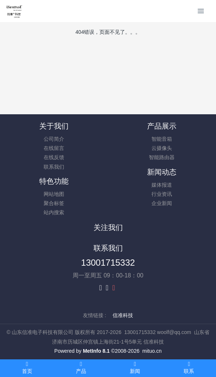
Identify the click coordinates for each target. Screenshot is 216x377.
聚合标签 (54, 203)
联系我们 (54, 167)
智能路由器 (162, 157)
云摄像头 (161, 148)
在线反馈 (54, 157)
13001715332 (108, 263)
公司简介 (54, 139)
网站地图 (54, 194)
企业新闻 (161, 203)
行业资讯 (161, 194)
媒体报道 (161, 185)
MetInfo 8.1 (96, 351)
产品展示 (161, 126)
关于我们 (54, 126)
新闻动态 (161, 172)
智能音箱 (161, 139)
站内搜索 (54, 212)
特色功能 (54, 181)
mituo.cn (152, 351)
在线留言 (54, 148)
